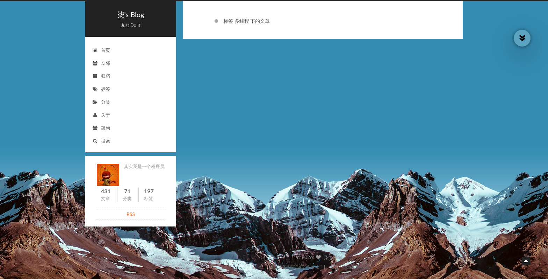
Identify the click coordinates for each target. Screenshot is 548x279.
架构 (101, 128)
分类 (101, 102)
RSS (131, 214)
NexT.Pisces (356, 267)
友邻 (101, 63)
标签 (101, 89)
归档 (101, 76)
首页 (101, 50)
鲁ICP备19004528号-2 (294, 267)
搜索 (101, 141)
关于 (101, 115)
